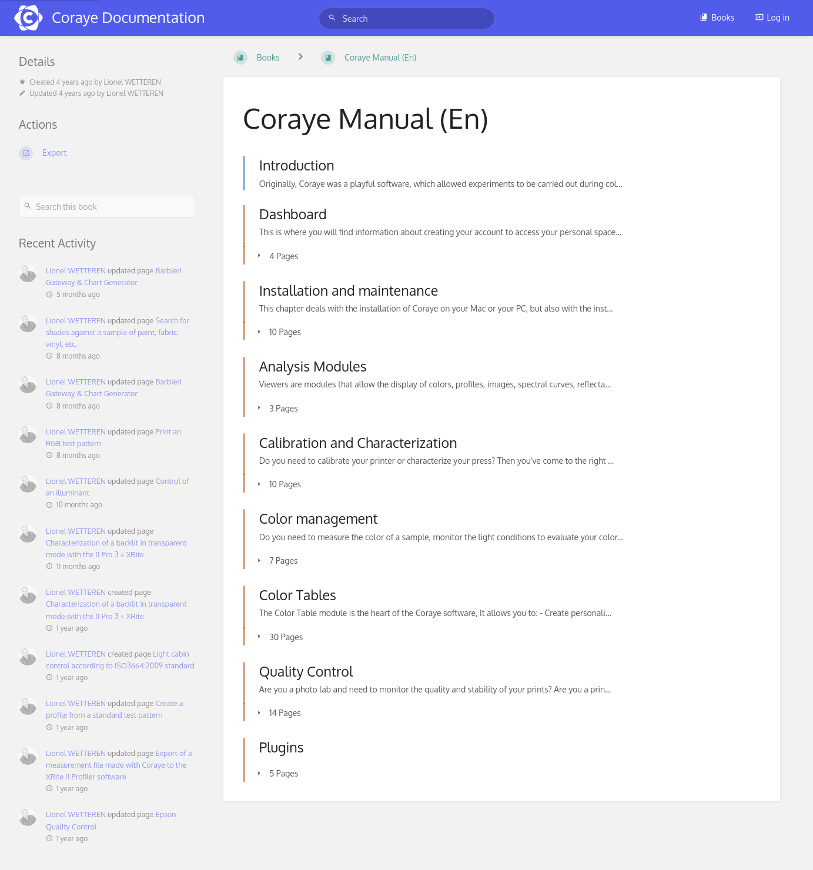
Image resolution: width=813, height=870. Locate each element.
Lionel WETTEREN (76, 270)
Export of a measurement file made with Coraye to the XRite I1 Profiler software (119, 764)
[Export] (107, 153)
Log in (772, 17)
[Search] (334, 18)
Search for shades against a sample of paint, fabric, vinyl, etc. (117, 332)
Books (717, 17)
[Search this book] (107, 207)
